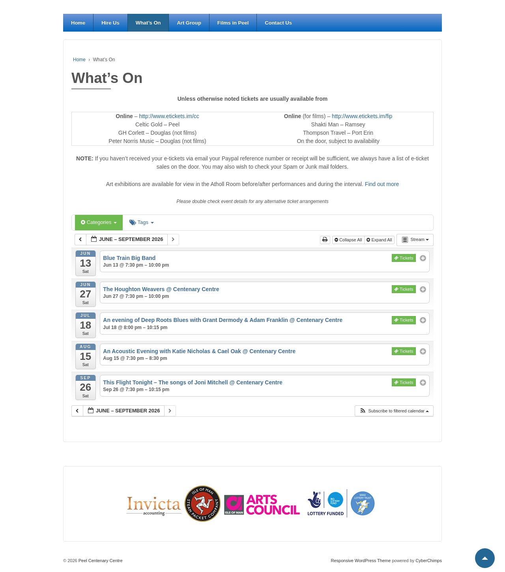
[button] (394, 411)
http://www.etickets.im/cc (169, 116)
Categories (99, 222)
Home (78, 23)
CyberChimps (428, 560)
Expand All (380, 239)
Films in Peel (233, 23)
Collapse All (349, 239)
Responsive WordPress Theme (361, 560)
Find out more (382, 184)
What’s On (148, 23)
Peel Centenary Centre (100, 560)
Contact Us (278, 23)
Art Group (189, 23)
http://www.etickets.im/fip (362, 116)
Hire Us (110, 23)
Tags (141, 222)
